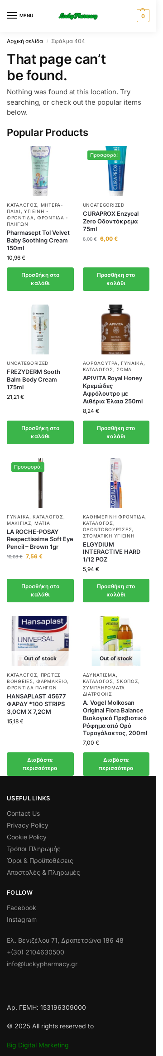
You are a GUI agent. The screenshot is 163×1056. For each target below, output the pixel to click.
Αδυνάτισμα (99, 675)
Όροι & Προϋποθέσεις (40, 860)
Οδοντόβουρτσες (107, 529)
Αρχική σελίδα (25, 41)
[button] (141, 16)
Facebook (21, 907)
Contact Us (23, 813)
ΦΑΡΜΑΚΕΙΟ (51, 681)
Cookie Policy (27, 837)
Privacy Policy (27, 825)
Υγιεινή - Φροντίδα (27, 214)
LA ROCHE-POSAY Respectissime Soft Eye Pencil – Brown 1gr (40, 539)
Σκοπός (127, 681)
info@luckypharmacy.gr (42, 964)
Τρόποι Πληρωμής (34, 849)
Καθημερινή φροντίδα (114, 516)
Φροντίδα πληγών (32, 687)
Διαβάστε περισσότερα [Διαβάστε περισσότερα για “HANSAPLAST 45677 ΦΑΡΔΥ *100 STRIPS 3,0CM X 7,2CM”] (40, 763)
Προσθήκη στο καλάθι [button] (40, 278)
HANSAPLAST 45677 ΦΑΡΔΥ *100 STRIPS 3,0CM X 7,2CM (36, 704)
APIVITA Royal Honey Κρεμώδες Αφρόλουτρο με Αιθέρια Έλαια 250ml (113, 389)
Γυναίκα (132, 363)
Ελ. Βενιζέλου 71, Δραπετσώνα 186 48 (65, 940)
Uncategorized (104, 205)
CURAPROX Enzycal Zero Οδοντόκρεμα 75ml (111, 221)
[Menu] (20, 16)
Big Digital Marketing (38, 1045)
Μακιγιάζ (19, 523)
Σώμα (124, 369)
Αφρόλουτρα (100, 363)
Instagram (22, 919)
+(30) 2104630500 (35, 952)
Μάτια (42, 523)
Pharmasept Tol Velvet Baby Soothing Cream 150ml (38, 240)
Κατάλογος (22, 205)
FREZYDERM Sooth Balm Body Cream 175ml (33, 379)
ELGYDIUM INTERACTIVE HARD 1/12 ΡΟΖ (111, 552)
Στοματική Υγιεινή (108, 535)
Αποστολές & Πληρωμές (43, 872)
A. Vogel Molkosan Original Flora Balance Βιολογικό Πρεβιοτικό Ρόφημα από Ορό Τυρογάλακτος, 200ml (115, 718)
